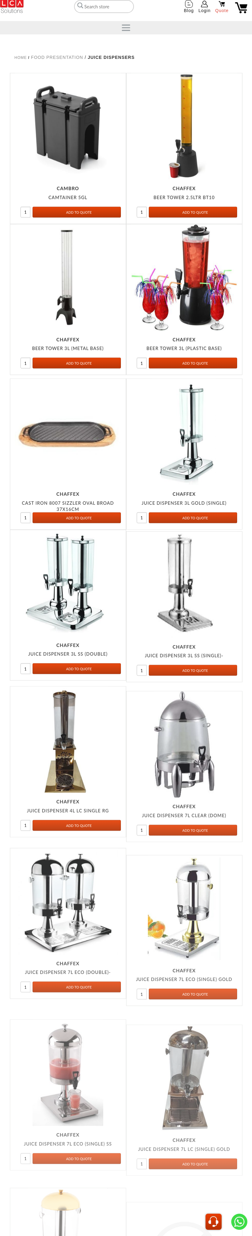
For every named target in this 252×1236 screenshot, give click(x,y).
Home (21, 57)
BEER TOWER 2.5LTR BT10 (183, 221)
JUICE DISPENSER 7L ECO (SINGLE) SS (68, 1224)
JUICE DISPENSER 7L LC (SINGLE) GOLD (184, 1231)
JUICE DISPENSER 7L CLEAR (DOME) (184, 865)
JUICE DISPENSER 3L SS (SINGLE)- (184, 690)
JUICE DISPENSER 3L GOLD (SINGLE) (184, 534)
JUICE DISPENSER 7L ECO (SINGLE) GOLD (184, 1048)
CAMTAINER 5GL (67, 221)
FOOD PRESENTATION (57, 57)
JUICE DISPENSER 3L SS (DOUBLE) (68, 685)
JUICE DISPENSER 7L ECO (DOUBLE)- (68, 1032)
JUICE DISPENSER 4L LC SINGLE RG (68, 852)
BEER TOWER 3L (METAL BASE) (68, 372)
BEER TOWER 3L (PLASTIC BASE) (184, 372)
